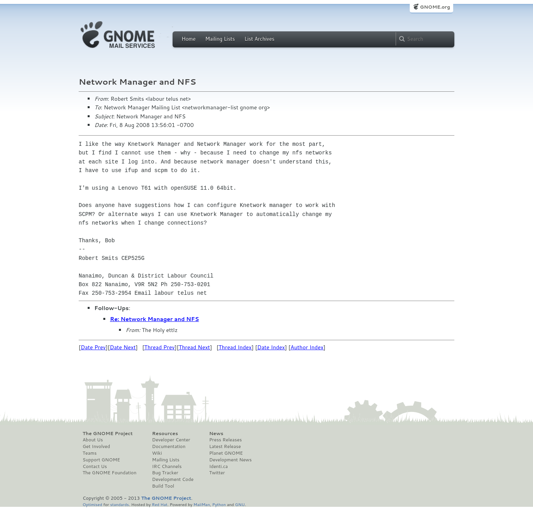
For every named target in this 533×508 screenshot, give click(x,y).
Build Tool (163, 486)
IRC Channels (167, 466)
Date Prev (93, 347)
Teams (90, 453)
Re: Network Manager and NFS (154, 319)
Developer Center (171, 440)
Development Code (173, 479)
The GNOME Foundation (110, 473)
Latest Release (225, 446)
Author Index (306, 347)
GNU (240, 504)
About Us (93, 440)
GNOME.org (435, 7)
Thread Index (235, 347)
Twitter (217, 473)
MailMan (201, 504)
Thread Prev (159, 347)
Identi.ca (218, 466)
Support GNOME (101, 460)
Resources (165, 433)
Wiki (157, 453)
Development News (230, 460)
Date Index (271, 347)
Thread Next (194, 347)
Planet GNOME (226, 453)
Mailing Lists (220, 38)
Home (189, 38)
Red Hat (159, 504)
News (216, 433)
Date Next (122, 347)
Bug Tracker (165, 473)
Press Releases (225, 440)
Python (219, 504)
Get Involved (96, 446)
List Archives (259, 38)
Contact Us (95, 466)
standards (119, 504)
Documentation (168, 446)
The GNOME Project (108, 433)
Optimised (92, 504)
